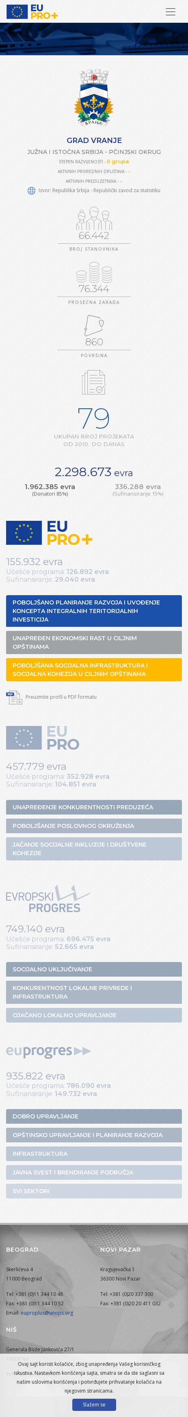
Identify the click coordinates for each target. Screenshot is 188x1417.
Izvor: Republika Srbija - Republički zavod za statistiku (94, 190)
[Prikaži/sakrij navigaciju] (171, 12)
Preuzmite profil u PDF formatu (51, 696)
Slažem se (94, 1404)
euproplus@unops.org (47, 1312)
